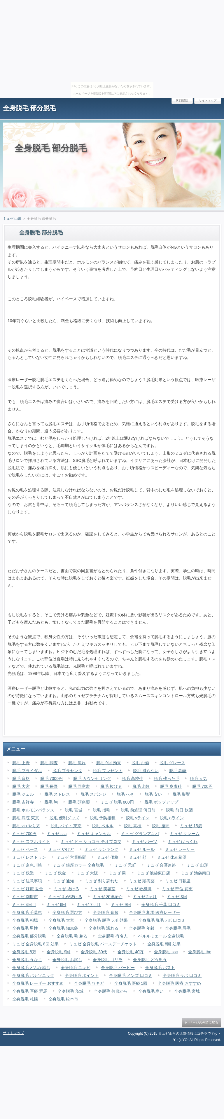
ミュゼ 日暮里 (178, 881)
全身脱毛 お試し (67, 959)
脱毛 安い (153, 794)
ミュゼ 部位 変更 (177, 888)
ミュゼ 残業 (23, 873)
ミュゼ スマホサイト (31, 841)
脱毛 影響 (181, 794)
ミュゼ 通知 (63, 881)
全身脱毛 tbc (199, 951)
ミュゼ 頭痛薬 (142, 881)
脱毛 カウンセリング (92, 778)
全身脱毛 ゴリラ (108, 959)
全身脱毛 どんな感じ (31, 967)
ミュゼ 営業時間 (71, 857)
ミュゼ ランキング (101, 849)
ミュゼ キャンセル (94, 833)
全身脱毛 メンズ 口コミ (130, 975)
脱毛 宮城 (73, 810)
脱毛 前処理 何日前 (138, 810)
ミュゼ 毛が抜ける (65, 896)
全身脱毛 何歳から (111, 991)
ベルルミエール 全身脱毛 (161, 936)
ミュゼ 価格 (107, 857)
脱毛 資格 (21, 778)
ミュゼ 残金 (55, 873)
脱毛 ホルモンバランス (33, 810)
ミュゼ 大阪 (87, 873)
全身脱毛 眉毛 (178, 928)
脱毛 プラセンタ (67, 770)
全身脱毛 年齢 (142, 928)
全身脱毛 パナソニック (33, 975)
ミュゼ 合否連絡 (161, 865)
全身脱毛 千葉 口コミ (161, 904)
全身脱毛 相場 (25, 920)
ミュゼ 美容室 (103, 888)
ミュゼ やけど (61, 849)
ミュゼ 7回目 (89, 904)
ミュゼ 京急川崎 (27, 865)
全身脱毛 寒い (151, 991)
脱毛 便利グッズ (64, 818)
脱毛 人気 (198, 778)
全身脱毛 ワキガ (89, 983)
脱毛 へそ (125, 794)
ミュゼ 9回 (121, 904)
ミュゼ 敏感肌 (139, 888)
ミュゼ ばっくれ (182, 841)
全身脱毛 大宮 (61, 920)
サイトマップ (207, 100)
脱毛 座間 (160, 825)
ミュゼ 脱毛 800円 (117, 802)
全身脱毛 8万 (24, 951)
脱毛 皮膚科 (171, 786)
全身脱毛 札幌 (25, 999)
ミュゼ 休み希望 (172, 857)
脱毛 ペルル (102, 825)
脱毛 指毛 (101, 810)
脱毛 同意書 (79, 786)
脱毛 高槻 (132, 825)
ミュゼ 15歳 (191, 825)
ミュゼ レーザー (180, 849)
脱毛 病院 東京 (25, 818)
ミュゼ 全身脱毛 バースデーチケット (103, 944)
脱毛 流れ (77, 762)
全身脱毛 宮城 (187, 991)
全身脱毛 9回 (59, 951)
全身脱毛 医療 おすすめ (179, 983)
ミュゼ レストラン (29, 857)
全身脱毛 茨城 (70, 991)
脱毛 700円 (202, 786)
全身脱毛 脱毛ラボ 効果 (106, 920)
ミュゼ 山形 (12, 219)
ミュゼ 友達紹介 (108, 896)
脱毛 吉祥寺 (23, 802)
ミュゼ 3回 (177, 896)
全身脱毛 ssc (166, 951)
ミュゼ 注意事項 (27, 881)
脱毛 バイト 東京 (66, 825)
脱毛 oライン (172, 818)
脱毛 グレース (172, 762)
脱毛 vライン (138, 818)
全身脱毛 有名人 (113, 936)
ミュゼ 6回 (56, 904)
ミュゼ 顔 (137, 857)
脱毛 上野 (21, 762)
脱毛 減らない (146, 770)
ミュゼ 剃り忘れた (101, 881)
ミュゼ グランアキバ (140, 833)
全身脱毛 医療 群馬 (29, 991)
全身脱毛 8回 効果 (164, 944)
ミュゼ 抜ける (66, 888)
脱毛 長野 (49, 786)
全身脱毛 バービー (118, 967)
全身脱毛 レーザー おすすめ (38, 983)
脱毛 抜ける (111, 786)
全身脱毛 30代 (94, 951)
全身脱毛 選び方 (67, 912)
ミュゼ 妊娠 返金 (27, 888)
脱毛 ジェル (23, 794)
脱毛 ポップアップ (161, 802)
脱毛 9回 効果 (108, 762)
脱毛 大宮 (21, 786)
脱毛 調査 (49, 762)
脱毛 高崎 (178, 770)
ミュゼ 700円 (24, 833)
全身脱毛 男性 (25, 928)
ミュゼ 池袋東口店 (153, 873)
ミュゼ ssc (56, 833)
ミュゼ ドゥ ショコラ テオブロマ (91, 841)
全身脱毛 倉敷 (105, 912)
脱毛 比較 (141, 786)
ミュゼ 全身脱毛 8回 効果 (35, 944)
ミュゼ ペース (25, 849)
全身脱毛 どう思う (150, 959)
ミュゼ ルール (142, 849)
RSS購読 (182, 100)
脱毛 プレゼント (108, 770)
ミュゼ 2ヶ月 (145, 896)
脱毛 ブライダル (27, 770)
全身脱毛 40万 (131, 951)
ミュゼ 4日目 (24, 904)
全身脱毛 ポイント (82, 975)
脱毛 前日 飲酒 (179, 810)
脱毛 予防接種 (103, 818)
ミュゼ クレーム (185, 833)
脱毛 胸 (51, 802)
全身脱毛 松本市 (63, 999)
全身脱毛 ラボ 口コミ (182, 975)
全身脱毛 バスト (160, 967)
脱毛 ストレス (57, 794)
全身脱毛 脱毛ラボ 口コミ (162, 920)
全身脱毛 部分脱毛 (29, 108)
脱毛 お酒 (140, 762)
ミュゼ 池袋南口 (195, 873)
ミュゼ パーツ (145, 841)
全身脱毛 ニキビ (75, 967)
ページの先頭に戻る (203, 1022)
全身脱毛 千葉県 (27, 912)
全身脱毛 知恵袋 (63, 928)
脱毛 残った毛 (166, 778)
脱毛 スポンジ (93, 794)
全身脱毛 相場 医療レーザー (154, 912)
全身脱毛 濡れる (103, 928)
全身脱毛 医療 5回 (131, 983)
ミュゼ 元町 (125, 865)
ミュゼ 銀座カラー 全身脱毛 (78, 865)
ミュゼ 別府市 (25, 896)
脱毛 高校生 (132, 778)
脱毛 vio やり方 (26, 825)
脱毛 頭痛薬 (79, 802)
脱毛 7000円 (51, 778)
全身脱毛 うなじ (27, 959)
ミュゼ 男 (117, 873)
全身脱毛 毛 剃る (72, 936)
